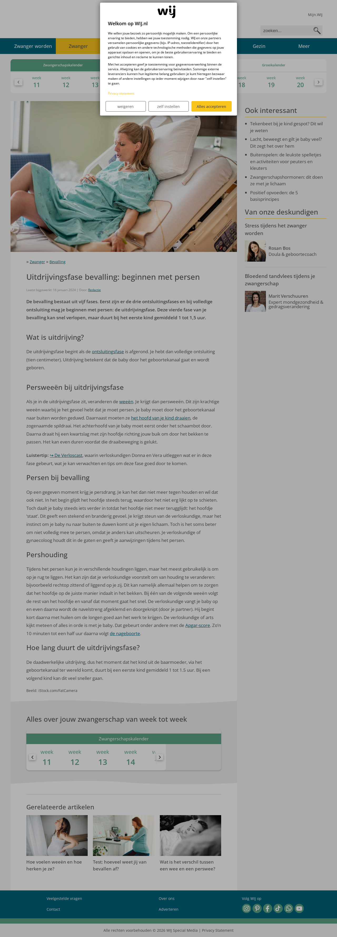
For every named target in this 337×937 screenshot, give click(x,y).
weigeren (125, 106)
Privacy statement (121, 93)
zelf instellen (168, 106)
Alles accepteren (211, 106)
